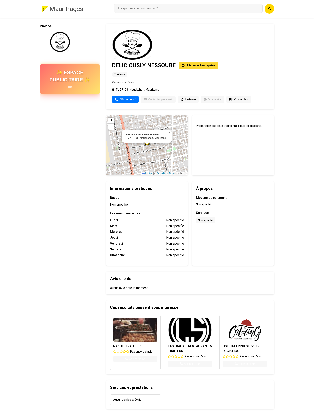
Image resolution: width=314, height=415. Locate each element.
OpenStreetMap (165, 173)
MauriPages (66, 9)
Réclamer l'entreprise (198, 65)
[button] (169, 132)
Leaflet (147, 173)
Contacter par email (158, 99)
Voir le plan (238, 99)
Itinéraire (188, 99)
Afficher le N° (125, 99)
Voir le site (212, 99)
